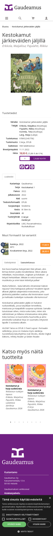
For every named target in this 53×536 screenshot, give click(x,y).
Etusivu (5, 26)
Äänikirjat (25, 219)
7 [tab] (36, 422)
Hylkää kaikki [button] (39, 524)
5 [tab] (27, 422)
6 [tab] (31, 422)
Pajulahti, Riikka (26, 128)
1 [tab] (10, 422)
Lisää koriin (39, 158)
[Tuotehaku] (20, 18)
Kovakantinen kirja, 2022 (21, 250)
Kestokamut (27, 187)
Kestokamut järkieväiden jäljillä (26, 26)
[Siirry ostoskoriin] (33, 18)
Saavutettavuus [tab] (28, 262)
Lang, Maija (24, 134)
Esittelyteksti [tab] (10, 262)
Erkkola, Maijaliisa (27, 125)
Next (49, 391)
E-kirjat (24, 216)
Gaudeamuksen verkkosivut (16, 489)
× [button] (50, 498)
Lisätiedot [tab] (8, 176)
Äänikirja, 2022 (16, 244)
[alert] (26, 515)
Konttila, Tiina (26, 131)
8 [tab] (40, 422)
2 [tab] (14, 422)
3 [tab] (19, 422)
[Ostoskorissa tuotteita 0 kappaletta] (33, 18)
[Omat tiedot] (46, 18)
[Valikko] (6, 18)
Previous (1, 391)
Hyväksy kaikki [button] (14, 524)
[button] (26, 531)
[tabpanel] (14, 387)
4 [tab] (23, 422)
